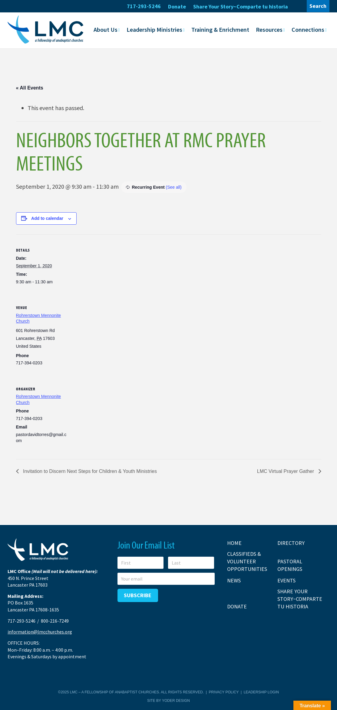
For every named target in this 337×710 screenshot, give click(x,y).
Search (317, 5)
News (234, 580)
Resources (269, 29)
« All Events (29, 87)
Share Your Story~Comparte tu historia (240, 6)
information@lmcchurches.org (40, 632)
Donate (177, 6)
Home (234, 542)
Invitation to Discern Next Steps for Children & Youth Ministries (89, 471)
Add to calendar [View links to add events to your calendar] (47, 218)
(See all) (174, 186)
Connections (308, 29)
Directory (291, 542)
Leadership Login (261, 692)
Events (286, 580)
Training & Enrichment (220, 29)
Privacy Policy (224, 692)
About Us (105, 29)
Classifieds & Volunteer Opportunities (247, 561)
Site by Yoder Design (168, 701)
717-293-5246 (144, 6)
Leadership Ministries (154, 29)
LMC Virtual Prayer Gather (286, 471)
